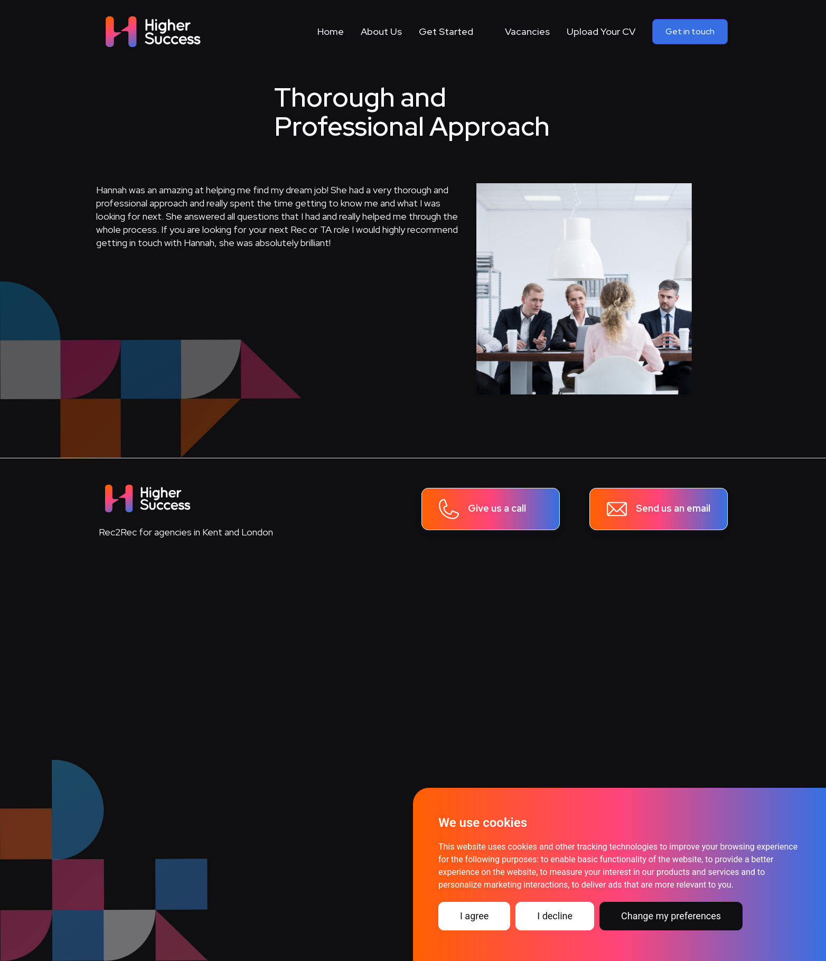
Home (330, 31)
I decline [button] (554, 915)
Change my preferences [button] (671, 915)
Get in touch (690, 31)
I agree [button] (474, 915)
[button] (453, 31)
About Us (381, 31)
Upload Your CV (601, 31)
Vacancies (527, 31)
